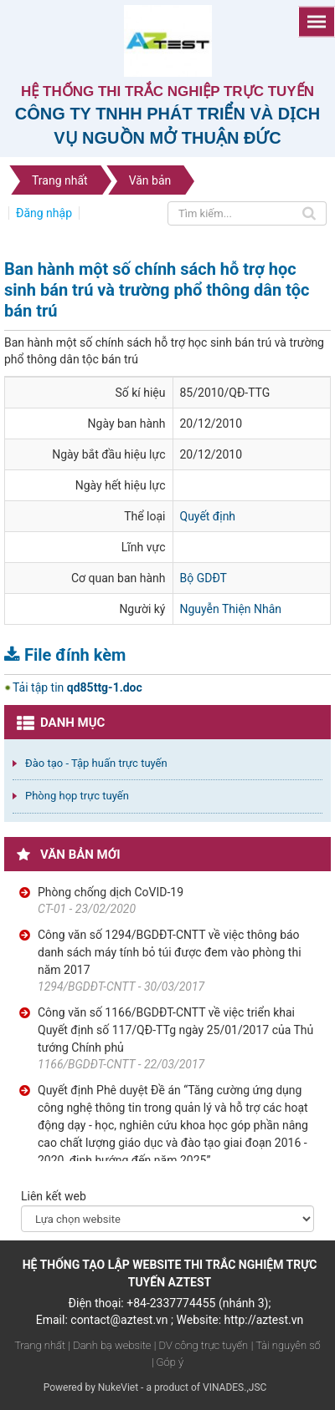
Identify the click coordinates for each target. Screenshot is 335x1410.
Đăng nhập (44, 213)
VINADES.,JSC (234, 1387)
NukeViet (118, 1387)
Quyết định (208, 516)
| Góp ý (167, 1362)
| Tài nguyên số (286, 1345)
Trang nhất (39, 1345)
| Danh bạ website (110, 1345)
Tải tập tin (77, 687)
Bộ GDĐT (203, 578)
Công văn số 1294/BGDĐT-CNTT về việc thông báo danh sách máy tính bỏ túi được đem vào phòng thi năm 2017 (170, 952)
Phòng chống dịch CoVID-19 (110, 892)
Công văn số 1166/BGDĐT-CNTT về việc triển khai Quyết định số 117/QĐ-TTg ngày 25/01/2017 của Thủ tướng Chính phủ (175, 1030)
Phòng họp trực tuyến (77, 795)
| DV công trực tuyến (201, 1345)
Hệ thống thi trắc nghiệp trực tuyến (167, 91)
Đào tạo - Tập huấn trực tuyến (96, 763)
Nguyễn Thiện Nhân (231, 609)
